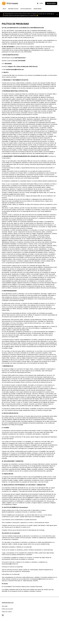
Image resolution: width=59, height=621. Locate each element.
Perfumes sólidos (13, 8)
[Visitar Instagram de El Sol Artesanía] (3, 615)
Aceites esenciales (26, 8)
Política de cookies (7, 611)
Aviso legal (4, 606)
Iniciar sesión (51, 3)
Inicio (4, 8)
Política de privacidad (7, 609)
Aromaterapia (37, 8)
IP (22, 437)
